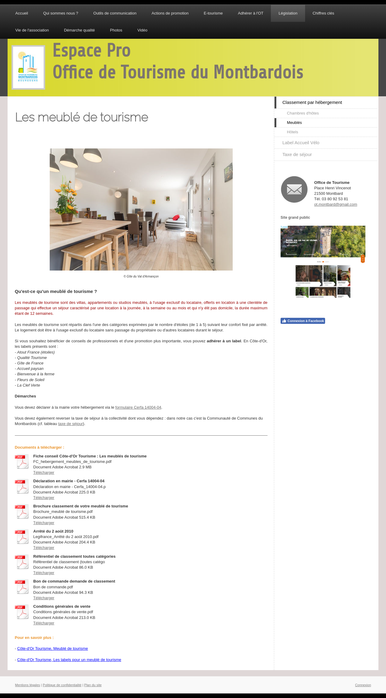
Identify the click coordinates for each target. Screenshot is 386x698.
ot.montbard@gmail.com (335, 204)
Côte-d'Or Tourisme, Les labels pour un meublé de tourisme (69, 659)
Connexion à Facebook (303, 320)
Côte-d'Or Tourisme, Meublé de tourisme (52, 648)
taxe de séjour (70, 423)
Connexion (363, 685)
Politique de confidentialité (62, 685)
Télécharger (43, 472)
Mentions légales (27, 685)
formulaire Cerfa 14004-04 (138, 407)
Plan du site (92, 685)
